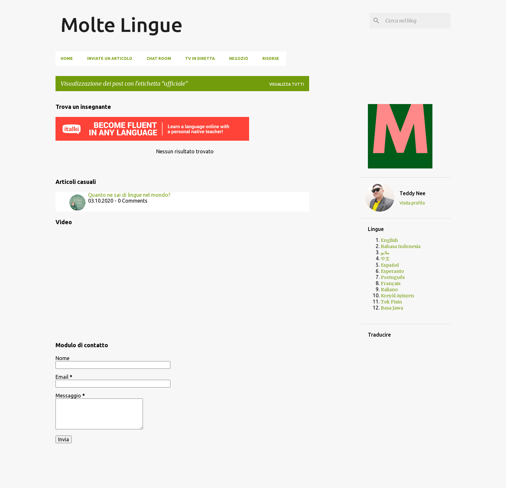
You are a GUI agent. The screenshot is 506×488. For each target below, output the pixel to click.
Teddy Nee (412, 193)
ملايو (385, 252)
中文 (385, 259)
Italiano (389, 289)
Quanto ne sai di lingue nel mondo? (129, 195)
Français (390, 283)
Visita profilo (412, 203)
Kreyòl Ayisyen (397, 296)
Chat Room (159, 58)
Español (390, 265)
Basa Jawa (392, 308)
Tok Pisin (391, 302)
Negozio (238, 58)
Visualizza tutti (286, 84)
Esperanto (392, 271)
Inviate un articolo (109, 58)
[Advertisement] (334, 193)
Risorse (270, 58)
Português (393, 277)
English (389, 240)
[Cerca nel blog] (416, 20)
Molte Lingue (122, 24)
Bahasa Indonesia (400, 246)
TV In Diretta (200, 58)
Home (67, 58)
